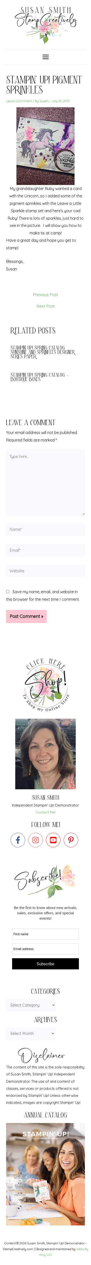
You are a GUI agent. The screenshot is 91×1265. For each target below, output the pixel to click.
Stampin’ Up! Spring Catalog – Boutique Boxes (39, 378)
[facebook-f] (19, 840)
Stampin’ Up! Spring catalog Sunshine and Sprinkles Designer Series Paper (43, 353)
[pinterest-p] (72, 840)
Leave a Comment (19, 101)
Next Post (45, 306)
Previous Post (45, 295)
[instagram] (36, 840)
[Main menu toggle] (45, 57)
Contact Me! (45, 812)
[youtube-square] (54, 840)
